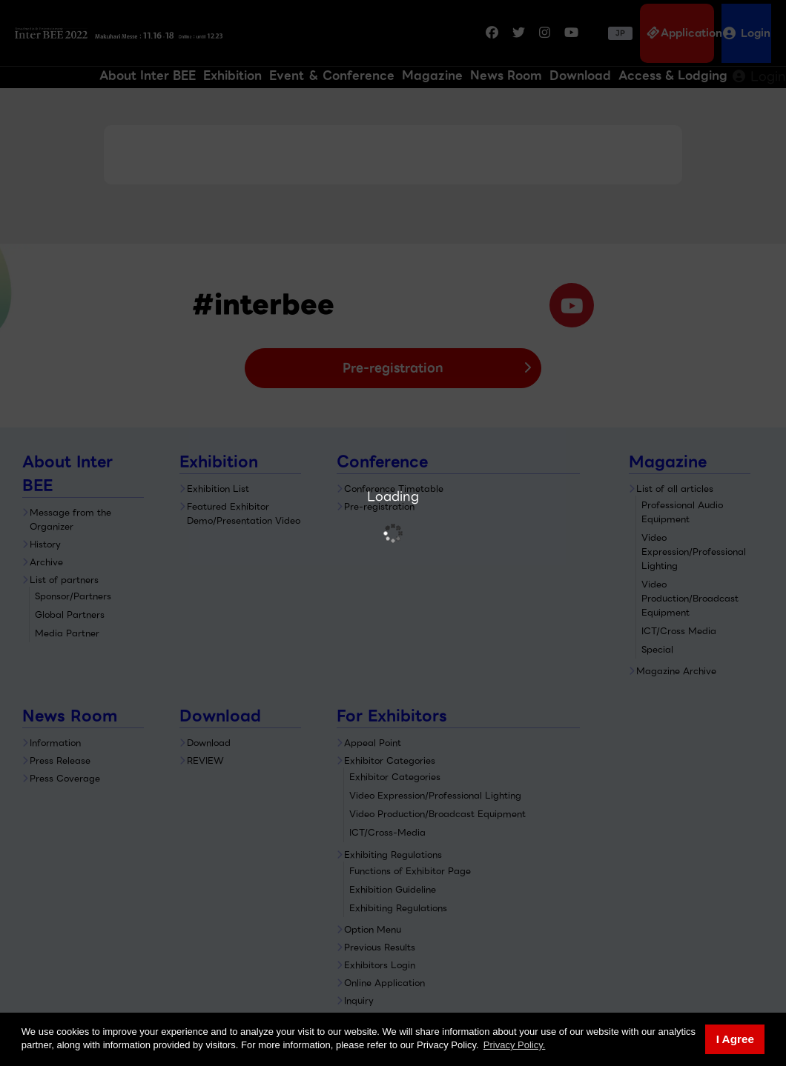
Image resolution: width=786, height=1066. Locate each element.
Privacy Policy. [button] (514, 1044)
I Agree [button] (735, 1039)
